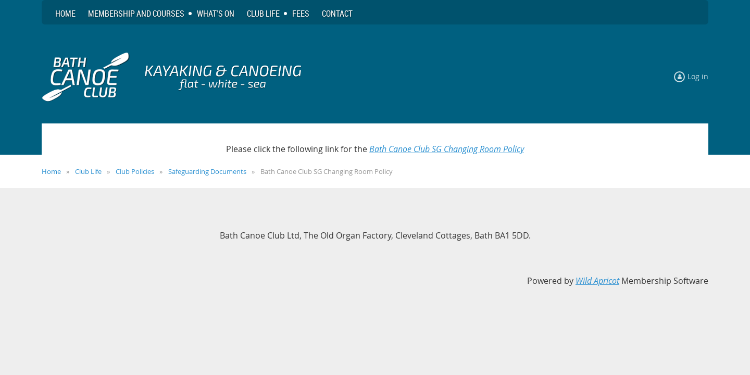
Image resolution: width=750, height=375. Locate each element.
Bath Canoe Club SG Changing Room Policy (446, 149)
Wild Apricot (597, 280)
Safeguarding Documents (207, 171)
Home (51, 171)
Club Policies (135, 171)
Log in (698, 76)
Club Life (88, 171)
